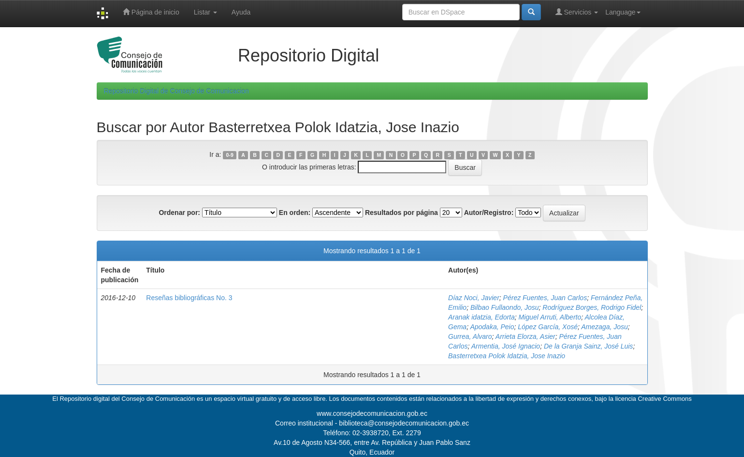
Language (622, 12)
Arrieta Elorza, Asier (525, 336)
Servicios (576, 12)
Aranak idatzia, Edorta (481, 317)
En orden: (294, 212)
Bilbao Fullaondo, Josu (504, 307)
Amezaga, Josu (604, 327)
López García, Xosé (548, 327)
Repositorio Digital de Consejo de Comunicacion (176, 91)
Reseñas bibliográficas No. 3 (189, 298)
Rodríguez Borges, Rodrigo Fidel (591, 307)
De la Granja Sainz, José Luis (588, 346)
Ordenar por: (179, 212)
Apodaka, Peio (492, 327)
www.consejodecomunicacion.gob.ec (372, 413)
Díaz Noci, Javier (473, 298)
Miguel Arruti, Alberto (550, 317)
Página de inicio (151, 12)
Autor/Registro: (489, 212)
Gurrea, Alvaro (470, 336)
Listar (205, 12)
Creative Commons (664, 398)
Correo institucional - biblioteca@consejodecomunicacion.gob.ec (372, 423)
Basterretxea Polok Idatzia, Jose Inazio (506, 356)
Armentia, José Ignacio (505, 346)
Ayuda (241, 12)
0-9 (229, 155)
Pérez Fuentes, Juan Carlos (545, 298)
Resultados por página (401, 212)
